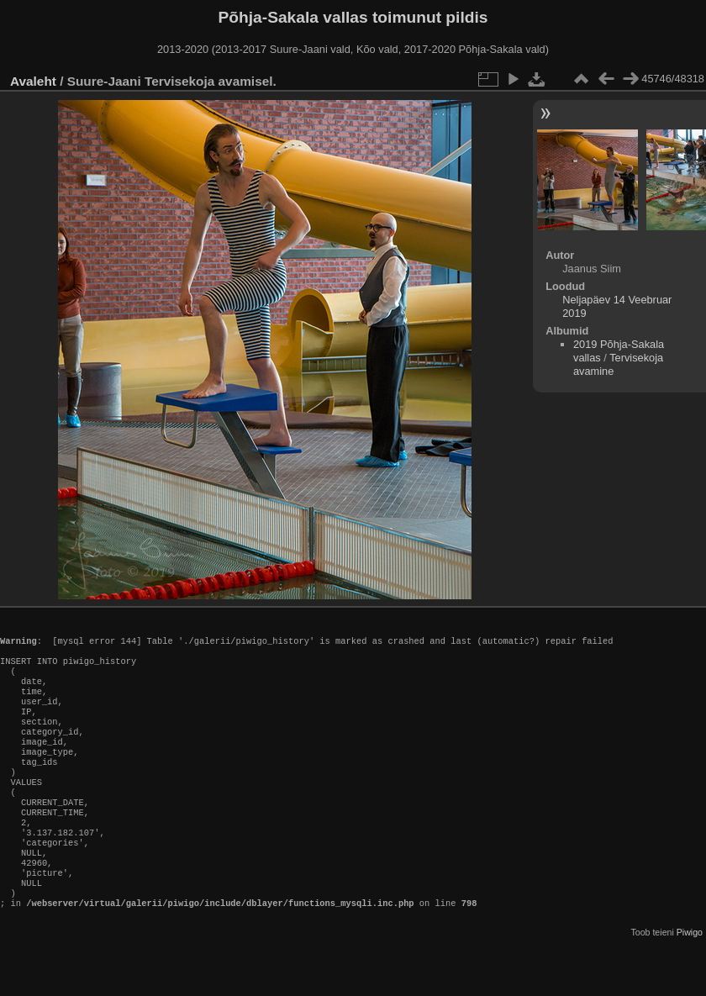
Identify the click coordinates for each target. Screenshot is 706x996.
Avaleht (33, 81)
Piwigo (690, 983)
